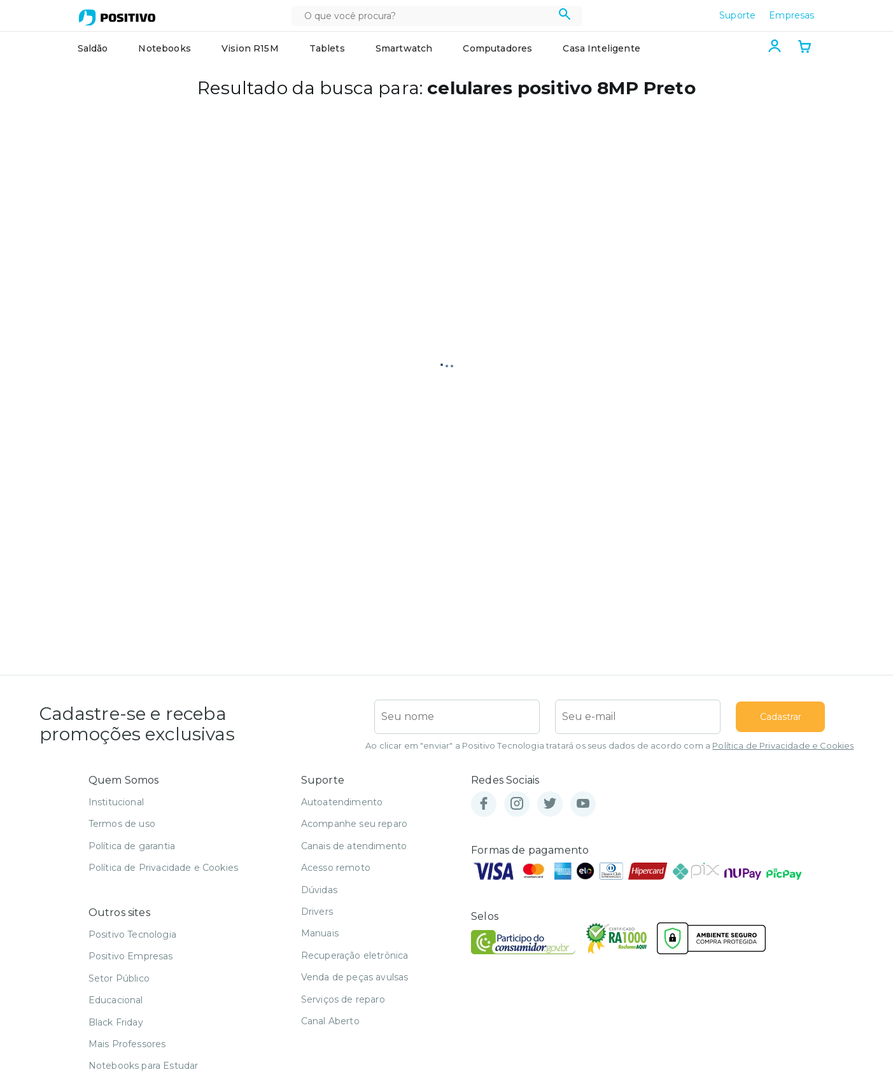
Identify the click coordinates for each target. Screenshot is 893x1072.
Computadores (497, 48)
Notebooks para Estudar (143, 1065)
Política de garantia (131, 846)
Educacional (115, 1000)
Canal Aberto (330, 1021)
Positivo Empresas (130, 956)
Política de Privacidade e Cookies (783, 746)
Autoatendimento (342, 802)
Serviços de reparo (343, 999)
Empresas (791, 15)
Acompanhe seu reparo (354, 823)
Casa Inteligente (601, 48)
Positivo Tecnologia (132, 934)
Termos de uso (121, 823)
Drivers (317, 911)
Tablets (327, 48)
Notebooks (164, 48)
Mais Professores (127, 1044)
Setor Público (119, 978)
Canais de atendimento (354, 846)
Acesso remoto (335, 867)
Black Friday (115, 1022)
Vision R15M (250, 48)
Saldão (93, 48)
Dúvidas (319, 890)
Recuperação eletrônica (355, 955)
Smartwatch (404, 48)
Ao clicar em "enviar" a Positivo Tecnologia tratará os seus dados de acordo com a (609, 746)
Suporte (737, 15)
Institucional (116, 802)
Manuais (320, 933)
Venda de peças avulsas (355, 977)
